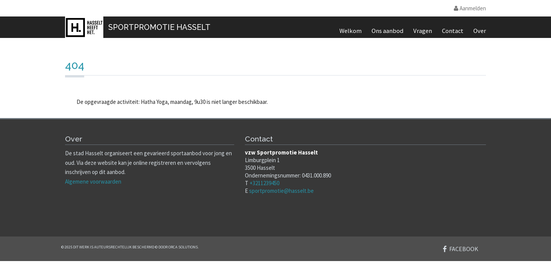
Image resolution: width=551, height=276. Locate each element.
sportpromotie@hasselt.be (281, 190)
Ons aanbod (387, 31)
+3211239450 (264, 183)
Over (479, 31)
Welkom (350, 31)
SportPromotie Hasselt (159, 27)
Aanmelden (470, 8)
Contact (452, 31)
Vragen (422, 31)
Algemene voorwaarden (93, 181)
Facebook (463, 249)
